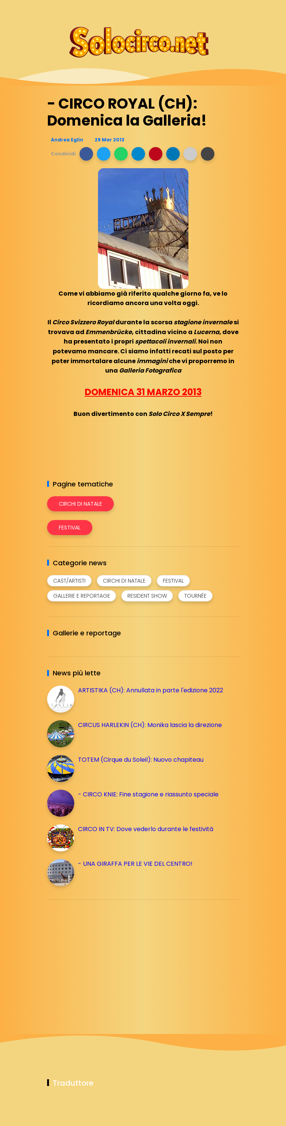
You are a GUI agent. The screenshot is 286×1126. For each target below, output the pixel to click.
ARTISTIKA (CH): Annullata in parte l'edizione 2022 (150, 690)
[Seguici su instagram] (195, 10)
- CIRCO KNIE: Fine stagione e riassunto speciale (148, 794)
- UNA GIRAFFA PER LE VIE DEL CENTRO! (135, 863)
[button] (86, 154)
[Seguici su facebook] (182, 10)
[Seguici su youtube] (234, 10)
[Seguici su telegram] (208, 10)
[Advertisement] (103, 958)
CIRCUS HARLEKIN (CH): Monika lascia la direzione (150, 725)
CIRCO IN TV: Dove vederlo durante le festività (145, 829)
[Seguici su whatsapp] (221, 10)
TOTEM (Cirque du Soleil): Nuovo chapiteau (140, 759)
